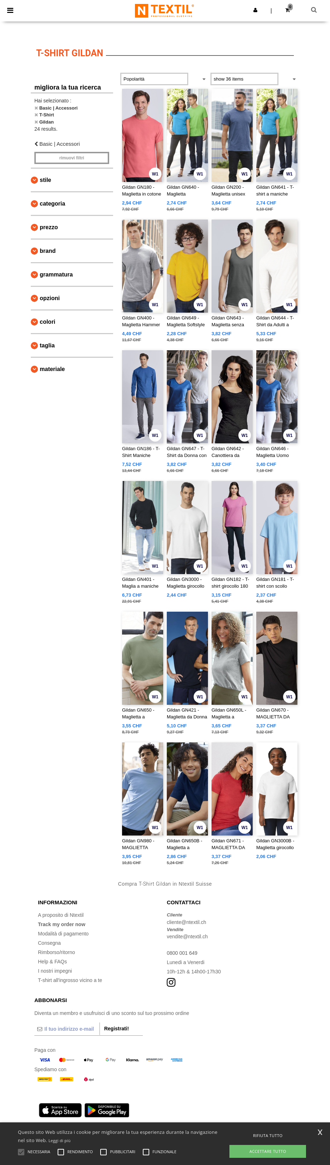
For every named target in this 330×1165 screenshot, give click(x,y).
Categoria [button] (52, 204)
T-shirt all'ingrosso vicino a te (70, 980)
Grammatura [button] (56, 274)
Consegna (49, 943)
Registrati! (116, 1028)
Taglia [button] (47, 345)
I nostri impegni (55, 971)
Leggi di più (60, 1140)
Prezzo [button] (49, 227)
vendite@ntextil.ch (187, 936)
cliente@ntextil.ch (186, 922)
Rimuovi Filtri (71, 157)
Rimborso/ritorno (56, 952)
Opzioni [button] (50, 298)
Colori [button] (47, 322)
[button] (255, 10)
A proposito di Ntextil (61, 915)
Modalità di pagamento (63, 934)
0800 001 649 (182, 953)
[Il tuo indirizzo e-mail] (67, 1028)
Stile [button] (45, 180)
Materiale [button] (52, 369)
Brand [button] (47, 251)
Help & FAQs (52, 961)
